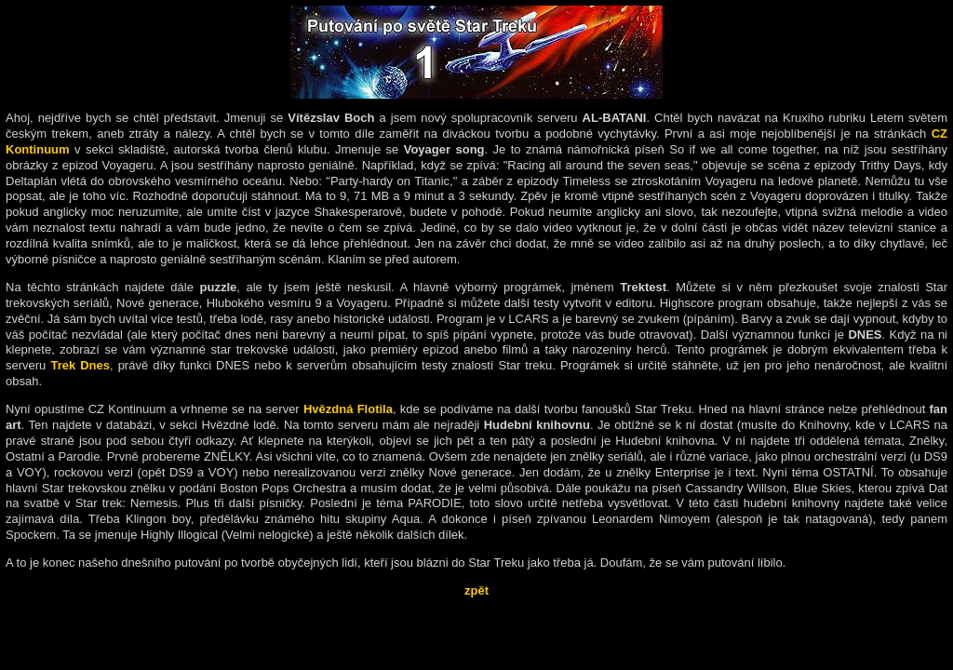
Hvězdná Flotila (348, 409)
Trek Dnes (80, 365)
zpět (476, 590)
